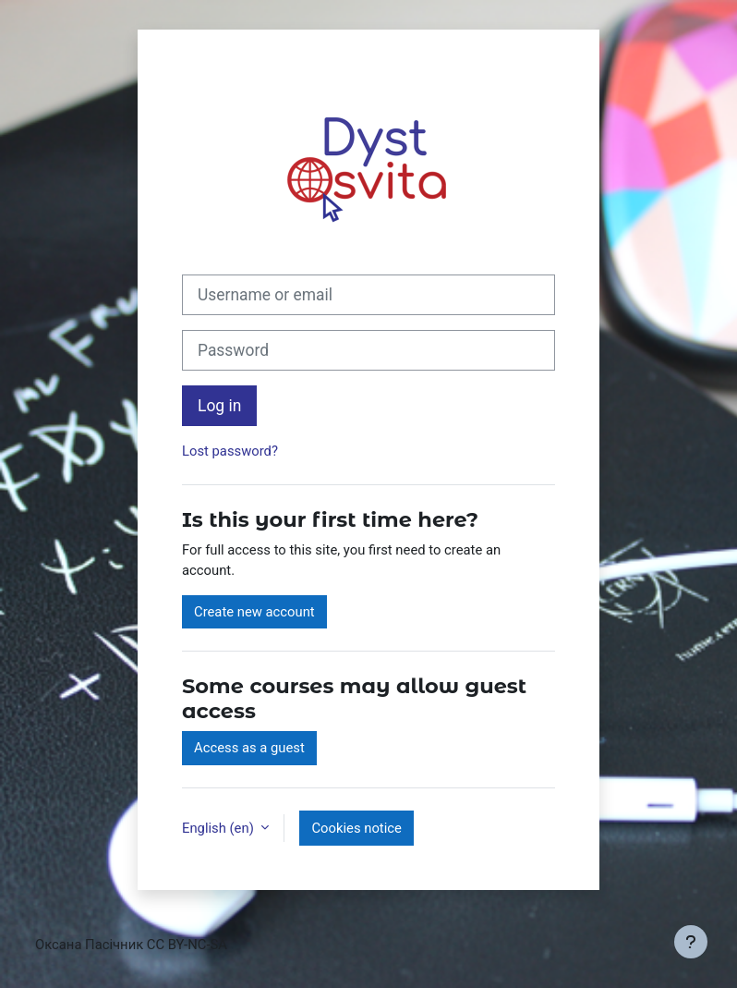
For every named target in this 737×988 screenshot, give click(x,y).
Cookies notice (356, 828)
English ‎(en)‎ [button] (219, 828)
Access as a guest (249, 747)
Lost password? (230, 451)
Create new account (254, 612)
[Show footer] (690, 941)
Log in (219, 405)
